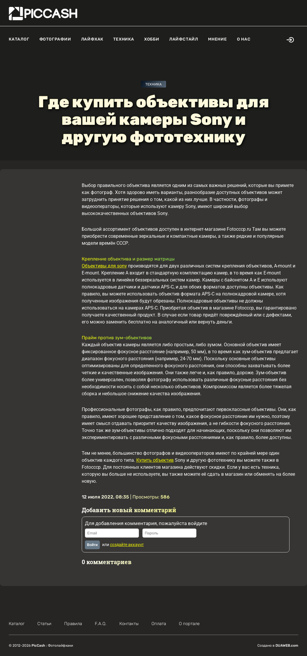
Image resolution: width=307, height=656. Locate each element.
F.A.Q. (101, 623)
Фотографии (55, 39)
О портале (189, 623)
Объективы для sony (104, 266)
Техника (123, 39)
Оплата (158, 623)
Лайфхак (92, 39)
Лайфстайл (183, 39)
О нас (244, 39)
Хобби (151, 39)
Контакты (129, 623)
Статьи (44, 623)
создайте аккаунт (127, 544)
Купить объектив (155, 460)
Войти (92, 545)
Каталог (19, 39)
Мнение (217, 39)
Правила (73, 623)
